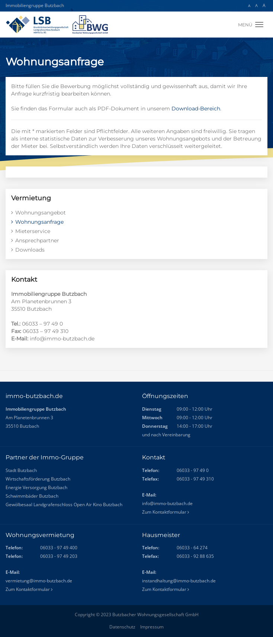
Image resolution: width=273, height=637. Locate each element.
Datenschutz (122, 627)
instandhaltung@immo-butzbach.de (179, 581)
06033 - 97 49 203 (58, 556)
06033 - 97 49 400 (58, 547)
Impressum (152, 627)
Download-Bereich (195, 108)
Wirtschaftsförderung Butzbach (38, 479)
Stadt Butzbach (21, 470)
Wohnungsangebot (40, 212)
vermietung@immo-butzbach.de (39, 581)
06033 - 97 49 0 (193, 470)
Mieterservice (32, 231)
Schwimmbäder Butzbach (32, 496)
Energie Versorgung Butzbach (36, 487)
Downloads (30, 249)
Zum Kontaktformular (165, 512)
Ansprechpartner (37, 240)
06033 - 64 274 (192, 547)
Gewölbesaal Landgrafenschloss (39, 504)
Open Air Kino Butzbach (98, 504)
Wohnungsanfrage (39, 222)
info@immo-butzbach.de (167, 503)
